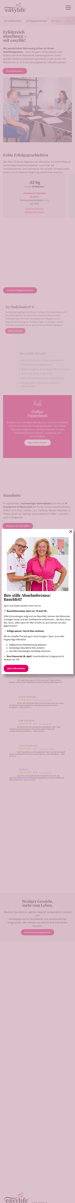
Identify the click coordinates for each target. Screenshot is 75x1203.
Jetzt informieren (16, 668)
